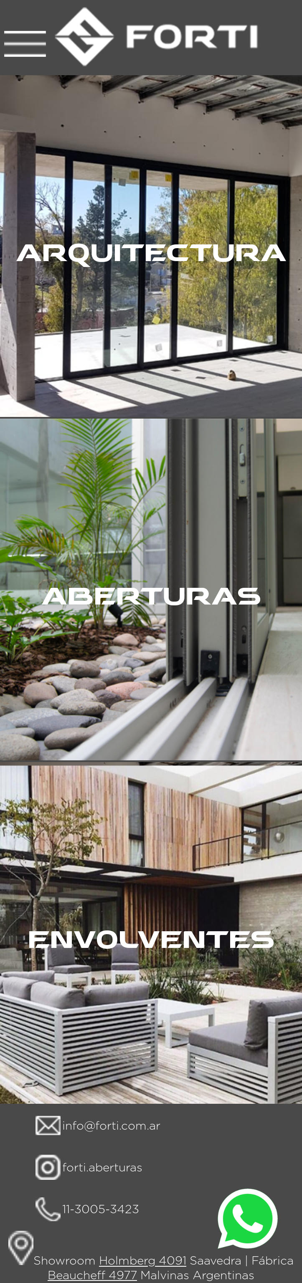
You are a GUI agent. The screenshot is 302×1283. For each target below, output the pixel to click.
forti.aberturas (102, 1168)
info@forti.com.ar (111, 1126)
